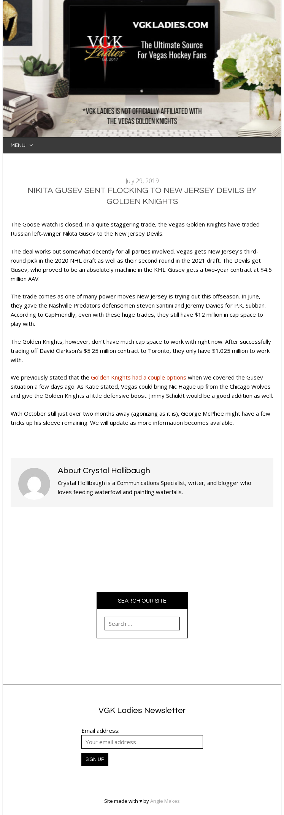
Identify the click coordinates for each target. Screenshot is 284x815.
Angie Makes (165, 800)
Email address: (100, 730)
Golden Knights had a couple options (138, 377)
